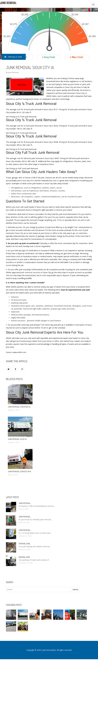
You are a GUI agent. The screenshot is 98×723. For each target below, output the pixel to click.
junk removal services (30, 272)
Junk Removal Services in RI (19, 471)
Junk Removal (13, 72)
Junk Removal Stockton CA (19, 407)
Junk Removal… (25, 503)
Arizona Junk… (25, 557)
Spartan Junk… (25, 543)
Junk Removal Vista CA (17, 439)
